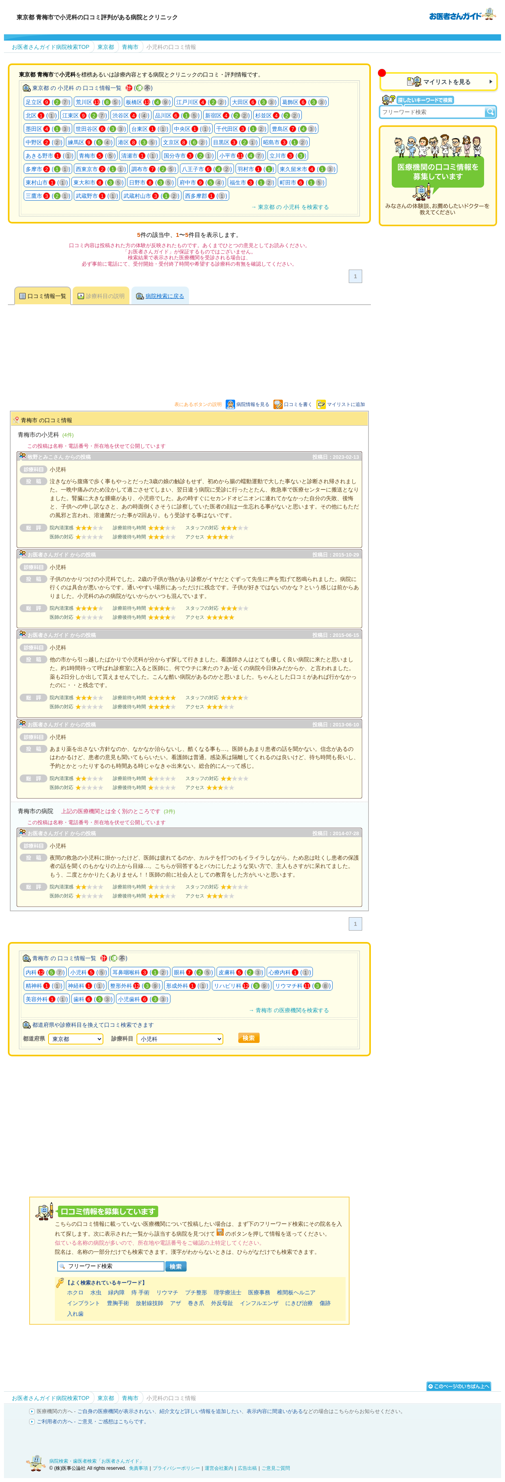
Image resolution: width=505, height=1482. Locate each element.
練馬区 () (90, 142)
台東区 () (149, 128)
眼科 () (193, 972)
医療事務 (259, 1292)
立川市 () (287, 155)
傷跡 (325, 1303)
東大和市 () (98, 182)
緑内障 (116, 1292)
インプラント (83, 1303)
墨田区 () (48, 128)
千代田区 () (241, 128)
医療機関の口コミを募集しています (438, 175)
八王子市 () (207, 169)
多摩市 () (48, 169)
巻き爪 (196, 1303)
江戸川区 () (201, 102)
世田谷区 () (101, 128)
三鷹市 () (48, 195)
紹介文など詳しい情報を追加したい (200, 1411)
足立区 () (48, 102)
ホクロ (75, 1292)
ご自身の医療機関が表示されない (115, 1411)
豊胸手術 (118, 1303)
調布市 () (153, 169)
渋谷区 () (130, 115)
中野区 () (44, 142)
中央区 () (192, 128)
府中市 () (202, 182)
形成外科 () (187, 985)
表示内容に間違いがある (275, 1411)
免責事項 (138, 1468)
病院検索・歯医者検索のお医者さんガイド (462, 13)
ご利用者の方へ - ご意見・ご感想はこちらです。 (93, 1421)
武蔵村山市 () (151, 195)
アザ (175, 1303)
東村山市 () (47, 182)
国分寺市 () (189, 155)
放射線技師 (149, 1303)
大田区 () (254, 102)
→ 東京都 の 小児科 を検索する (290, 207)
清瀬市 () (139, 155)
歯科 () (92, 999)
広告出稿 (247, 1468)
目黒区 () (235, 142)
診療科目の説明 (105, 296)
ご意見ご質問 (276, 1468)
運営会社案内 (219, 1468)
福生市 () (252, 182)
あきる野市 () (49, 155)
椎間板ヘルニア (296, 1292)
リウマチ (167, 1292)
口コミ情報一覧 (47, 296)
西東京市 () (101, 169)
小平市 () (241, 155)
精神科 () (44, 985)
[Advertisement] (189, 1116)
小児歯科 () (143, 999)
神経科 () (86, 985)
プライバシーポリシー (176, 1468)
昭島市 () (285, 142)
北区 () (41, 115)
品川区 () (177, 115)
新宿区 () (227, 115)
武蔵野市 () (97, 195)
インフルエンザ (259, 1303)
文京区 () (185, 142)
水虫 (95, 1292)
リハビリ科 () (241, 985)
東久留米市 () (307, 169)
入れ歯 (75, 1314)
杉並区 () (277, 115)
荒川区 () (98, 102)
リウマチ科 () (303, 985)
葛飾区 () (304, 102)
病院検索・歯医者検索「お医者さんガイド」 (96, 1461)
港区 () (137, 142)
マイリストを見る (447, 81)
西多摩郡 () (206, 195)
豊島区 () (294, 128)
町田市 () (302, 182)
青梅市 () (97, 155)
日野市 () (151, 182)
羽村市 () (256, 169)
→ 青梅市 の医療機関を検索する (289, 1010)
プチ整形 (196, 1292)
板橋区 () (148, 102)
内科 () (45, 972)
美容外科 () (47, 999)
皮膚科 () (241, 972)
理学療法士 (227, 1292)
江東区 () (84, 115)
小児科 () (88, 972)
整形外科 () (135, 985)
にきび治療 (299, 1303)
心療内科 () (290, 972)
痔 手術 (140, 1292)
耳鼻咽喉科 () (140, 972)
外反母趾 (222, 1303)
